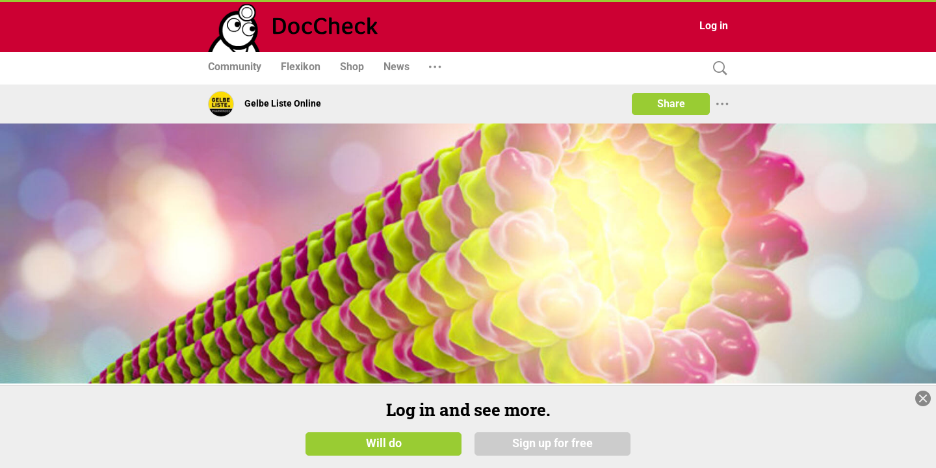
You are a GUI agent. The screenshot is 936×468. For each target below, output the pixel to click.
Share (671, 104)
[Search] (717, 68)
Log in (713, 26)
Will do (384, 443)
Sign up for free (552, 443)
